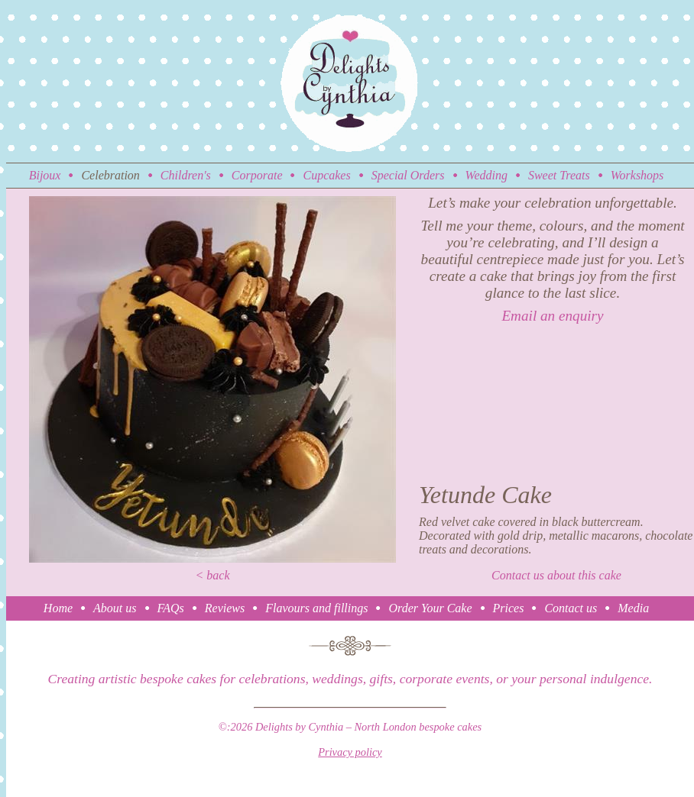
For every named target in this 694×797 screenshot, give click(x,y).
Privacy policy (350, 752)
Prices (508, 608)
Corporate (257, 175)
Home (58, 608)
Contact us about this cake (556, 575)
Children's (186, 175)
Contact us (570, 608)
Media (633, 608)
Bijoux (45, 175)
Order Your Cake (430, 608)
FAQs (170, 608)
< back (213, 575)
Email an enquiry (552, 316)
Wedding (486, 175)
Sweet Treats (559, 175)
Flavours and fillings (316, 608)
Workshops (637, 175)
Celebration (110, 175)
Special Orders (408, 175)
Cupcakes (326, 175)
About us (114, 608)
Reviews (225, 608)
